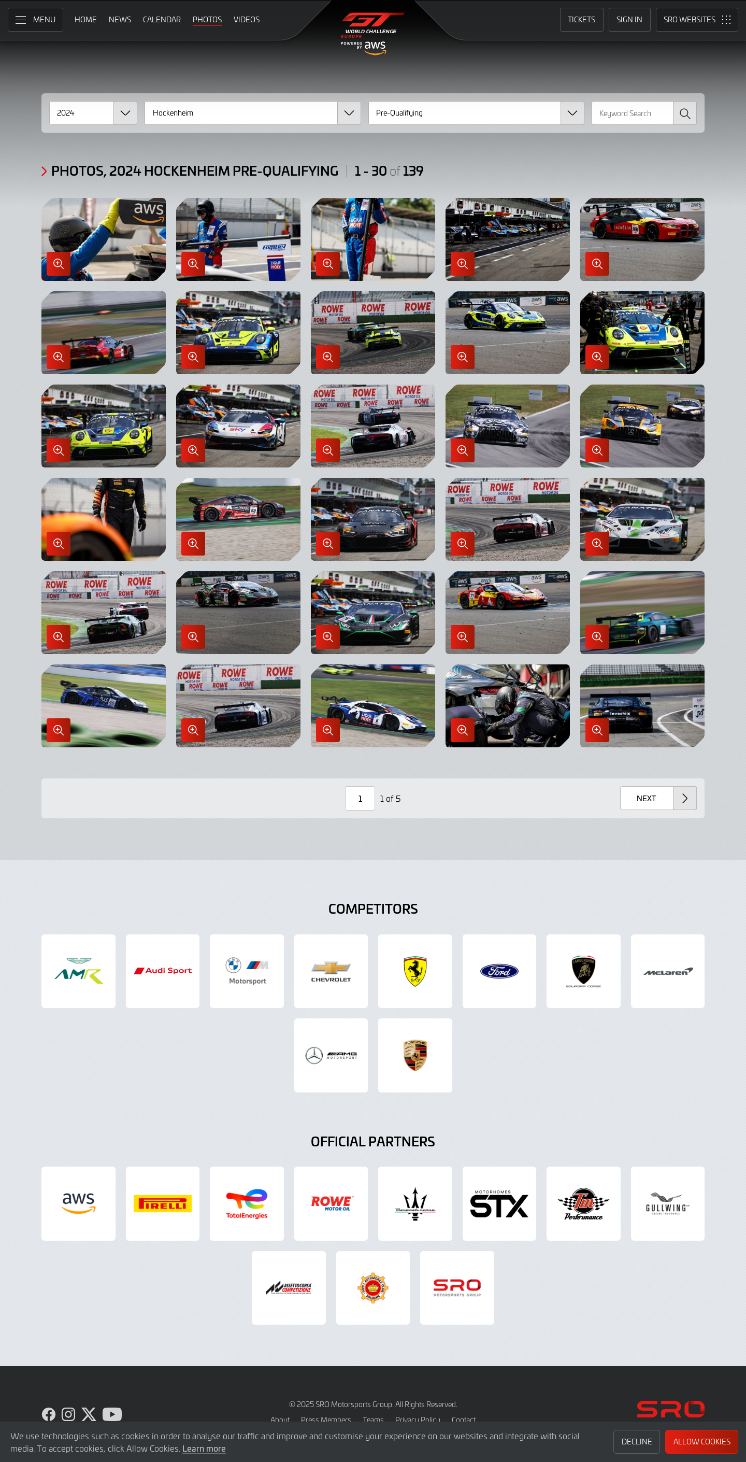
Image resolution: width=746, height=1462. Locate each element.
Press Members (326, 1420)
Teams (373, 1420)
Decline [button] (637, 1441)
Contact (464, 1420)
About (280, 1420)
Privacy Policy (417, 1420)
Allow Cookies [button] (701, 1441)
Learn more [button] (204, 1448)
